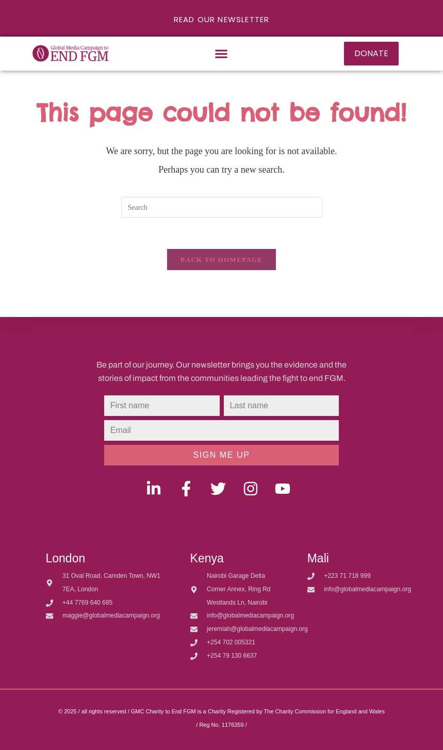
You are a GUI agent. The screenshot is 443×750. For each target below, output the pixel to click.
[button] (221, 53)
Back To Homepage (221, 259)
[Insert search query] (221, 207)
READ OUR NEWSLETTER (222, 19)
